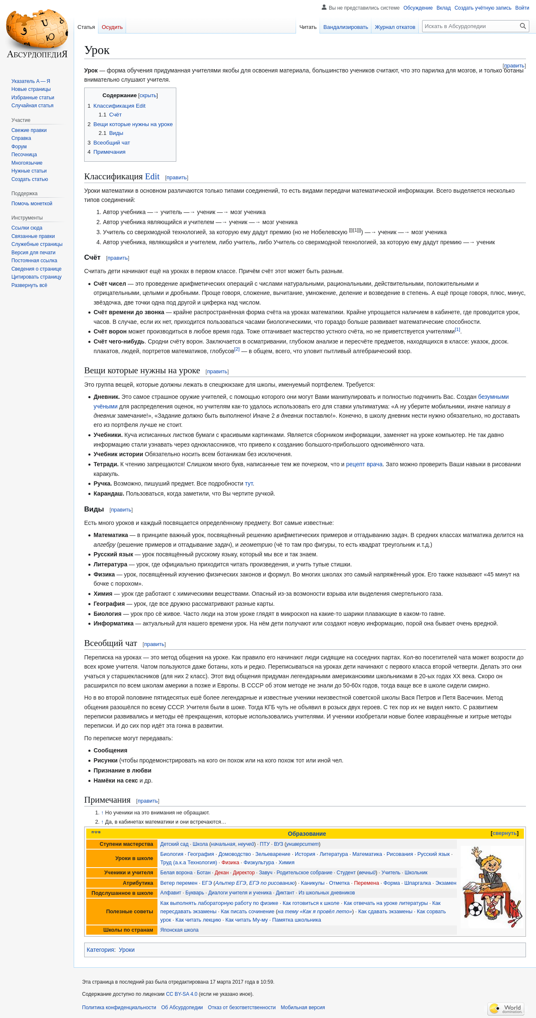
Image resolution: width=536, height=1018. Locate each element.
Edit (152, 176)
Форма (392, 883)
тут (249, 483)
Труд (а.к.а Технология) (188, 863)
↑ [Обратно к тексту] (102, 813)
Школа (200, 844)
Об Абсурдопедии (182, 1007)
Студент (346, 873)
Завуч (265, 873)
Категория (100, 949)
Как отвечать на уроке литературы (386, 903)
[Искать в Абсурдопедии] (475, 26)
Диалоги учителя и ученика (239, 893)
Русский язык (433, 854)
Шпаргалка (417, 883)
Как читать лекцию (198, 920)
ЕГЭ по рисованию (272, 883)
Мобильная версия (303, 1007)
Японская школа (179, 930)
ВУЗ (278, 844)
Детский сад (174, 844)
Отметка (339, 883)
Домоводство (235, 854)
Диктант (285, 893)
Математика (367, 854)
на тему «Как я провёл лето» (315, 912)
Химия (286, 863)
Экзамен (446, 883)
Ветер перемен (179, 883)
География (201, 854)
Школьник (416, 873)
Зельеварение (273, 854)
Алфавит (170, 893)
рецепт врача (364, 464)
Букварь (195, 893)
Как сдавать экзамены (385, 912)
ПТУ (265, 844)
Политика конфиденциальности (119, 1007)
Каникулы (313, 883)
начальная (223, 844)
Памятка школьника (296, 920)
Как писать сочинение (247, 912)
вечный (367, 873)
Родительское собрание (304, 873)
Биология (171, 854)
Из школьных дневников (327, 893)
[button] (29, 285)
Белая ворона (176, 873)
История (305, 854)
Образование (307, 833)
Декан (222, 873)
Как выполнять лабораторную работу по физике (219, 903)
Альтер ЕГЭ (230, 883)
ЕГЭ (207, 883)
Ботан (204, 873)
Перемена (366, 883)
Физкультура (259, 863)
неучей (246, 844)
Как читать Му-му (246, 920)
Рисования (400, 854)
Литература (334, 854)
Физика (230, 863)
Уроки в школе (134, 858)
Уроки (127, 949)
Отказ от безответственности (242, 1007)
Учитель (390, 873)
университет (302, 844)
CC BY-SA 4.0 (181, 994)
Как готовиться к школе (311, 903)
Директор (244, 873)
